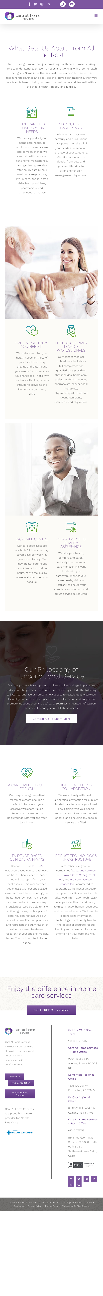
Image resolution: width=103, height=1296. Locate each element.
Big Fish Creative (82, 1206)
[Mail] (71, 1184)
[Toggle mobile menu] (96, 15)
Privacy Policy (34, 1206)
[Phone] (79, 1184)
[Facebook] (71, 1179)
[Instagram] (86, 1179)
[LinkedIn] (94, 1179)
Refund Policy (51, 1206)
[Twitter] (79, 1179)
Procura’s (37, 866)
